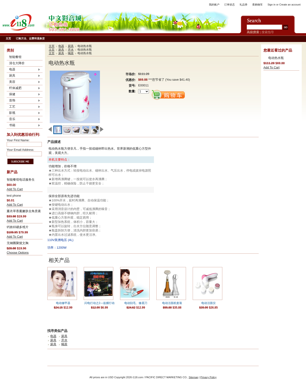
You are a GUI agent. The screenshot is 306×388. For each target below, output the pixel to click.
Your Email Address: (20, 150)
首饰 (23, 101)
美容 (23, 82)
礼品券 (243, 4)
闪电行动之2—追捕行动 (99, 303)
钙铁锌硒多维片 (17, 227)
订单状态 (229, 4)
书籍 (23, 125)
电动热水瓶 (276, 58)
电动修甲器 (63, 303)
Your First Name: (18, 140)
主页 (52, 46)
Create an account (290, 4)
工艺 (23, 107)
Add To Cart (15, 189)
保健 (23, 94)
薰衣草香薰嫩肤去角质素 (24, 211)
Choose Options (18, 252)
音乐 (23, 119)
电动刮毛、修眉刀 (135, 303)
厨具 (23, 76)
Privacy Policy (208, 377)
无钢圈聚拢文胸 (17, 243)
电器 (23, 70)
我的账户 (214, 4)
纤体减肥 (23, 88)
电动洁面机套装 (172, 303)
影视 (23, 113)
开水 (71, 49)
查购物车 (257, 4)
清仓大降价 (17, 63)
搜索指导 (268, 32)
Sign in (271, 4)
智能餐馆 (15, 57)
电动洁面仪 (208, 303)
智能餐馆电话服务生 (21, 179)
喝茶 (71, 53)
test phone (14, 195)
